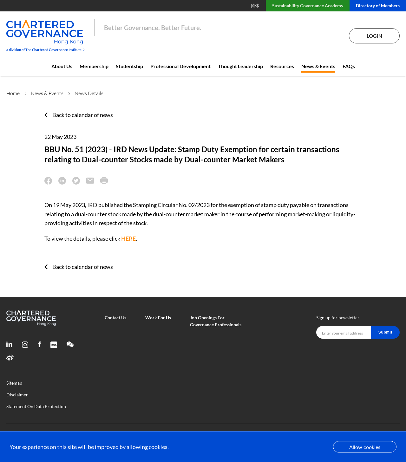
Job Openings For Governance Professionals (215, 321)
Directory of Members (378, 5)
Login (374, 36)
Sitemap (14, 383)
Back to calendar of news (82, 114)
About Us (61, 66)
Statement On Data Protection (36, 406)
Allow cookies (364, 447)
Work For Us (158, 317)
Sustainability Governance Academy (307, 5)
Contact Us (115, 317)
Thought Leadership (240, 66)
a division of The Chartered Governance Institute (45, 50)
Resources (282, 66)
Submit (385, 332)
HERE (128, 238)
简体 (255, 5)
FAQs (349, 66)
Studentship (129, 66)
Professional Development (180, 66)
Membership (94, 66)
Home (13, 93)
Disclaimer (17, 394)
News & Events (318, 66)
